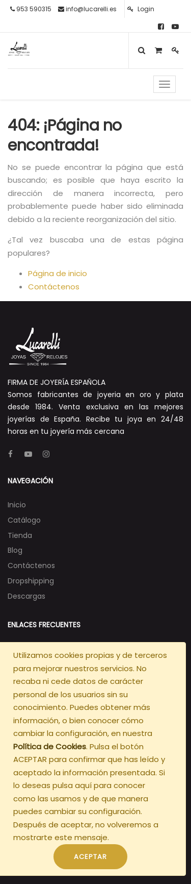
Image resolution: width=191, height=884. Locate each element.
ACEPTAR (90, 857)
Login (140, 9)
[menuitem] (17, 505)
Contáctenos (53, 286)
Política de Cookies (49, 746)
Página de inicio (57, 273)
